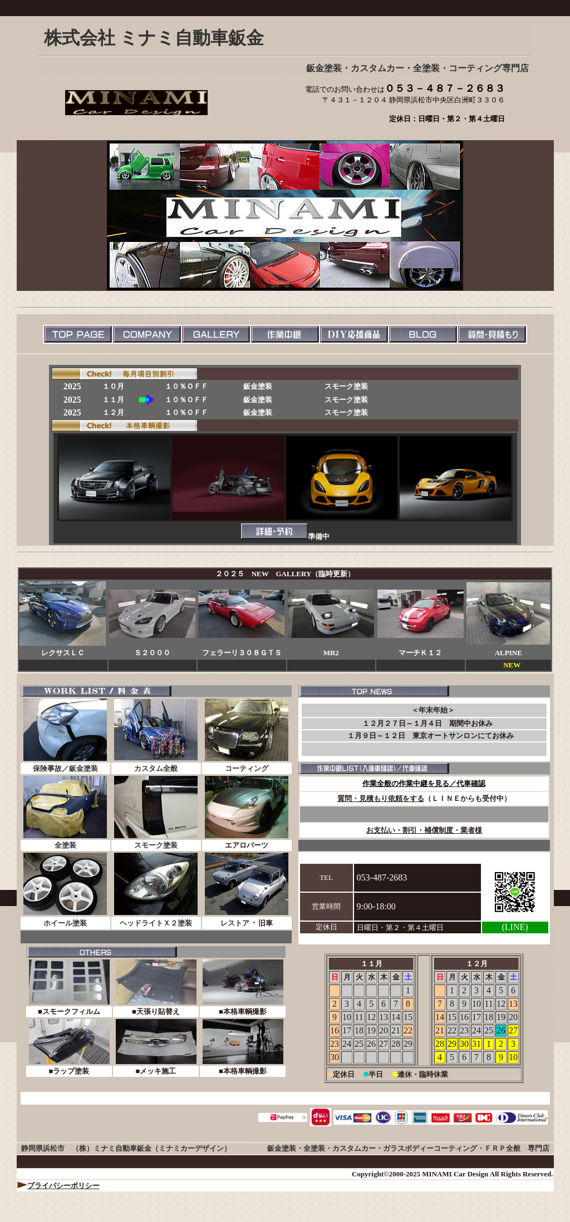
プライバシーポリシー (63, 1185)
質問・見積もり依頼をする (380, 798)
